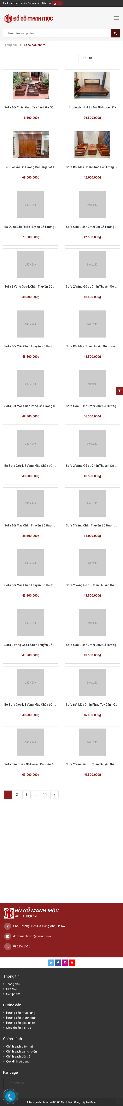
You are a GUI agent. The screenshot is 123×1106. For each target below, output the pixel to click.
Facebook (17, 1082)
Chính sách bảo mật (19, 1046)
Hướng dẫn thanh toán (21, 1017)
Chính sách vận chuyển (21, 1051)
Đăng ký (50, 3)
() (63, 3)
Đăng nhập (37, 3)
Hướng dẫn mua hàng (20, 1012)
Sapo (93, 1101)
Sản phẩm (13, 993)
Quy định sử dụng (18, 1061)
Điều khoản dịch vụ (18, 1027)
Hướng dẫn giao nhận (20, 1022)
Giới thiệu (12, 988)
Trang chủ (13, 983)
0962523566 (21, 945)
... (36, 794)
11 (45, 794)
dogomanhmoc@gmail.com (32, 935)
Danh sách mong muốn (16, 3)
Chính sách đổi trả (18, 1056)
